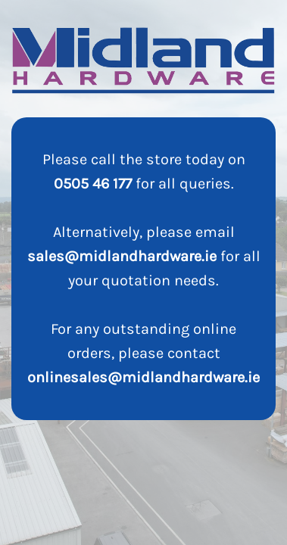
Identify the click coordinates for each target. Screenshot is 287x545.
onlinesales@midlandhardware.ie (143, 377)
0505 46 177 (93, 183)
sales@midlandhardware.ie (122, 256)
